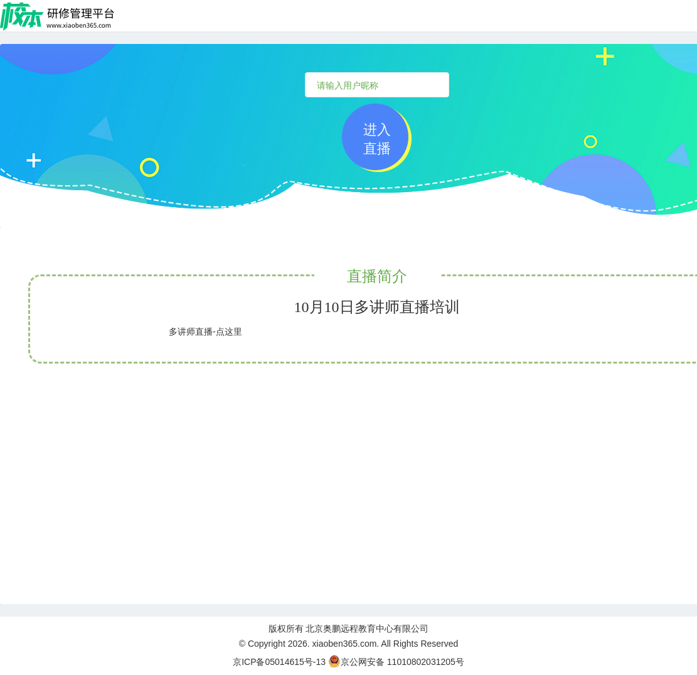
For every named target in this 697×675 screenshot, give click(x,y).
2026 (297, 644)
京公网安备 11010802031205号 (396, 662)
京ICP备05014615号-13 (279, 662)
